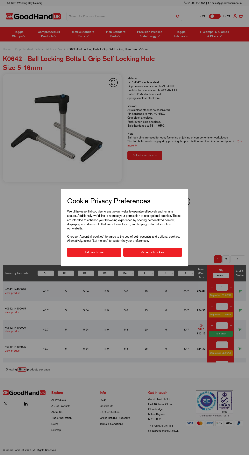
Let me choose (94, 252)
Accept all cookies (152, 252)
